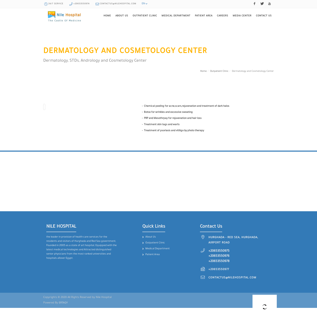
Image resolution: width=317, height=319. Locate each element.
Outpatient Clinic (219, 71)
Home (203, 71)
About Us (150, 237)
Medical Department (157, 248)
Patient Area (152, 254)
